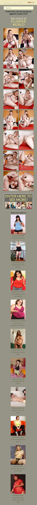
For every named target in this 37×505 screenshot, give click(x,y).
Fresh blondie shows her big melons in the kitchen (18, 265)
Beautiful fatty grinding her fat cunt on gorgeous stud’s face (18, 323)
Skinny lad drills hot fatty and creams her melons (18, 410)
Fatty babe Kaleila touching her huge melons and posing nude (18, 499)
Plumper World (18, 23)
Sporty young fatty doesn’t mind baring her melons (18, 439)
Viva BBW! (12, 2)
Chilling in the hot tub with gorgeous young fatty (18, 352)
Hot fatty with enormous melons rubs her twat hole (18, 468)
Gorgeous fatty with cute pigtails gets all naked (18, 381)
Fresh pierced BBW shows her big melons (18, 237)
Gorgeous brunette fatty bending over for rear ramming (18, 294)
